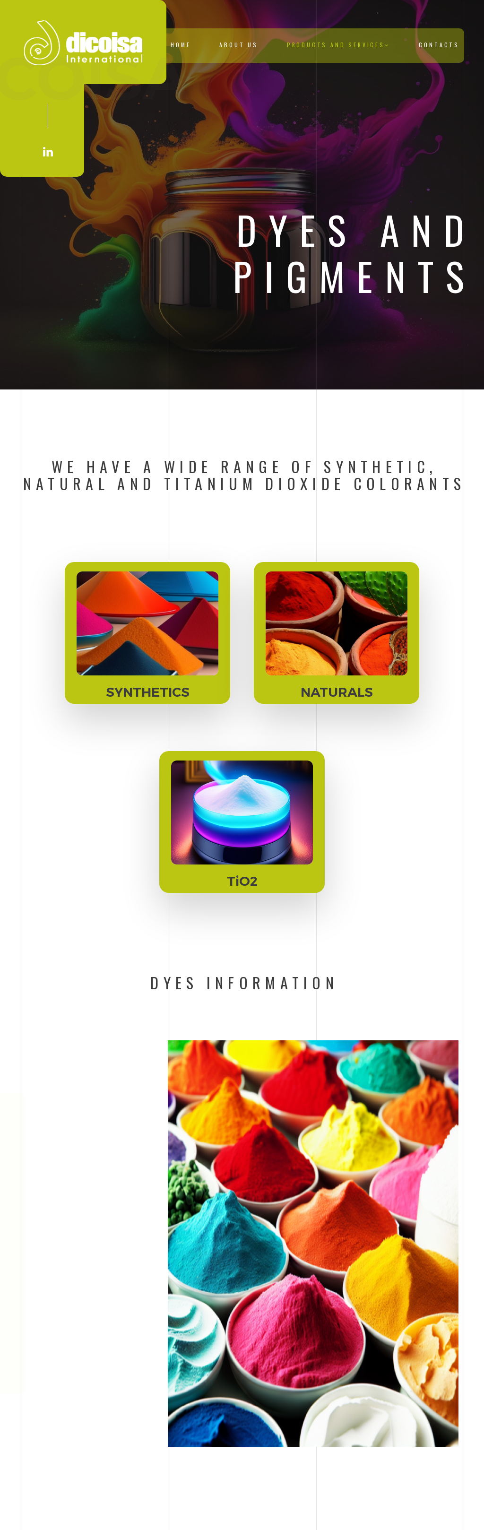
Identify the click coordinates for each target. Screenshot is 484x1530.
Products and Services (338, 45)
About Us (238, 45)
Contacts (439, 45)
